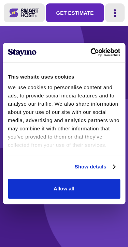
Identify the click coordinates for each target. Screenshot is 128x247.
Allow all (64, 188)
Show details (90, 166)
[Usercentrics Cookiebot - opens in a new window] (91, 52)
